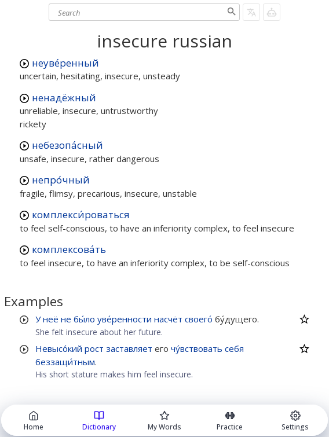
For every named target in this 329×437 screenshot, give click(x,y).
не (66, 319)
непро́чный (61, 179)
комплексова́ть (69, 249)
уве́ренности (124, 319)
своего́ (199, 319)
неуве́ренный (65, 62)
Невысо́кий (58, 348)
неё (51, 319)
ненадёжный (64, 97)
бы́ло (84, 319)
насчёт (168, 319)
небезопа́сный (67, 145)
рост (94, 348)
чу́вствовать (196, 348)
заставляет (129, 348)
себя (234, 348)
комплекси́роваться (81, 214)
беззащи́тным (65, 362)
